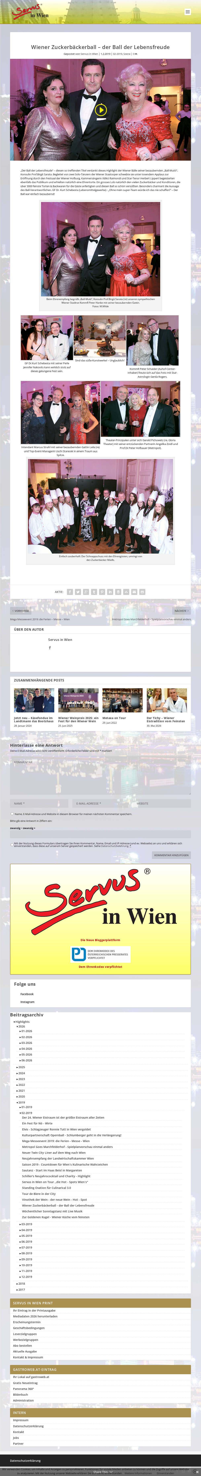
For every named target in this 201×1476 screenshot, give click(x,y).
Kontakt (18, 1432)
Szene (126, 54)
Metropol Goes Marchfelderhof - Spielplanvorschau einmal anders (67, 1147)
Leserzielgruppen (25, 1334)
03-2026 (27, 1043)
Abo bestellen (22, 1345)
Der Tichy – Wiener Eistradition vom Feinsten (166, 719)
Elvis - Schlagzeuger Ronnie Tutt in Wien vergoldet (56, 1129)
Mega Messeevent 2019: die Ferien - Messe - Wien (56, 1141)
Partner (18, 1443)
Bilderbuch (20, 1394)
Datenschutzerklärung (28, 1426)
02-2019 (117, 54)
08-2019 (27, 1253)
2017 (21, 1289)
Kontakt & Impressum (28, 1357)
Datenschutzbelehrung (114, 846)
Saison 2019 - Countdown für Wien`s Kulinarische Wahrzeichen (65, 1164)
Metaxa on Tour (114, 718)
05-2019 (27, 1236)
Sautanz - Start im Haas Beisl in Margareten (52, 1170)
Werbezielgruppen (25, 1340)
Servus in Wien (89, 54)
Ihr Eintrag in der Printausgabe (34, 1310)
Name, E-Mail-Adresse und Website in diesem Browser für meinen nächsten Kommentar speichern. (73, 814)
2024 (21, 1073)
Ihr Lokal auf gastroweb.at (31, 1377)
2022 (21, 1085)
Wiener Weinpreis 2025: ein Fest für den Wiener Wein (78, 719)
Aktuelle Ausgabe (25, 1351)
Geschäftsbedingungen (29, 1328)
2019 (21, 1102)
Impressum (20, 1420)
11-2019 (27, 1271)
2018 (21, 1283)
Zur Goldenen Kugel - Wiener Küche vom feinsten (55, 1217)
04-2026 (27, 1049)
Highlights (22, 1022)
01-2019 (27, 1107)
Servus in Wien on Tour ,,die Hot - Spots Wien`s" (55, 1182)
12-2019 (27, 1277)
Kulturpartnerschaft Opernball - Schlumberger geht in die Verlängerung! (71, 1135)
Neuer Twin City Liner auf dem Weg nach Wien (54, 1153)
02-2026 (27, 1037)
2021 (21, 1090)
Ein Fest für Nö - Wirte (37, 1123)
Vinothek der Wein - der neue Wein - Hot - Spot (54, 1200)
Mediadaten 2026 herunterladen (35, 1316)
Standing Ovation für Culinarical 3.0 (46, 1188)
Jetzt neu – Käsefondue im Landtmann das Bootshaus (34, 719)
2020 (21, 1096)
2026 (21, 1026)
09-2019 (27, 1259)
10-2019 (27, 1265)
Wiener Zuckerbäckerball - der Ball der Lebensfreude (58, 1205)
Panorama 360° (23, 1389)
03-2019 (27, 1224)
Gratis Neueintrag (25, 1383)
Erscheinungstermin (27, 1322)
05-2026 (27, 1054)
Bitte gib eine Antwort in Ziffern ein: (31, 821)
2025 (21, 1067)
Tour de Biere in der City (39, 1194)
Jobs (16, 1438)
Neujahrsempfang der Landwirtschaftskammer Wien (58, 1158)
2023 (21, 1079)
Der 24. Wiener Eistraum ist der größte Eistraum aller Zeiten (63, 1117)
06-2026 (27, 1060)
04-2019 (27, 1230)
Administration (23, 1400)
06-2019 (27, 1241)
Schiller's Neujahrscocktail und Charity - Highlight (56, 1176)
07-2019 (27, 1247)
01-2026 (27, 1031)
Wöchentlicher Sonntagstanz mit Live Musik (52, 1211)
